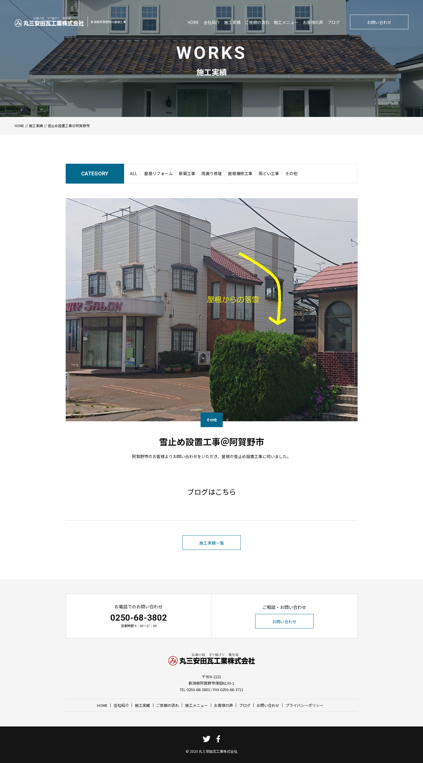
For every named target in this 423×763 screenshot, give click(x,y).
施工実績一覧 (211, 543)
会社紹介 (211, 22)
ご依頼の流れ (257, 22)
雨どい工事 (269, 173)
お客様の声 (313, 22)
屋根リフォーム (158, 173)
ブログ (334, 22)
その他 (291, 173)
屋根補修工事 (240, 173)
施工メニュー (286, 22)
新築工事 (187, 173)
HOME (193, 22)
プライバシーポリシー (304, 705)
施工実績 (232, 22)
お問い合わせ (379, 22)
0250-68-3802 (138, 617)
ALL (133, 173)
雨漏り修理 (211, 173)
